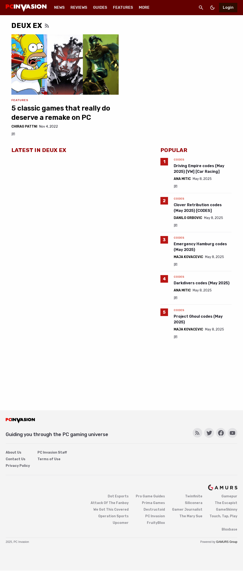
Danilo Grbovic (188, 218)
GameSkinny (226, 510)
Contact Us (15, 459)
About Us (13, 453)
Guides (100, 7)
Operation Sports (113, 516)
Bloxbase (229, 529)
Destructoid (154, 510)
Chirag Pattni (24, 127)
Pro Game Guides (150, 496)
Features (123, 7)
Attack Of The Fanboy (110, 503)
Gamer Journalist (187, 510)
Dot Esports (118, 496)
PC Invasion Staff (52, 453)
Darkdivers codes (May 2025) (201, 283)
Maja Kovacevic (188, 257)
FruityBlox (156, 523)
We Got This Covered (111, 510)
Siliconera (193, 503)
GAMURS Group (226, 542)
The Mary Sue (190, 516)
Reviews (78, 7)
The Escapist (226, 503)
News (59, 7)
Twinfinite (193, 496)
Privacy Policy (18, 466)
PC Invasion (155, 516)
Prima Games (153, 503)
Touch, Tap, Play (223, 516)
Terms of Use (49, 459)
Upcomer (121, 523)
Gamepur (229, 496)
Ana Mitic (182, 179)
